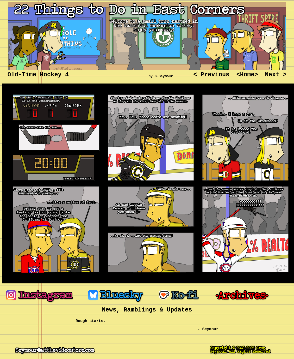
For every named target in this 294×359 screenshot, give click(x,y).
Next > (276, 74)
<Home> (247, 74)
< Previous (211, 74)
